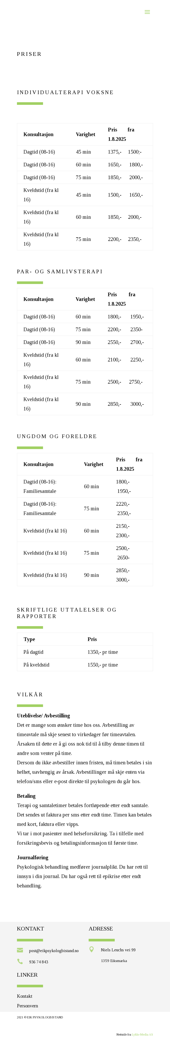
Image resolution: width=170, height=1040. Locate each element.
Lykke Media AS (142, 1034)
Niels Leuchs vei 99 (118, 950)
